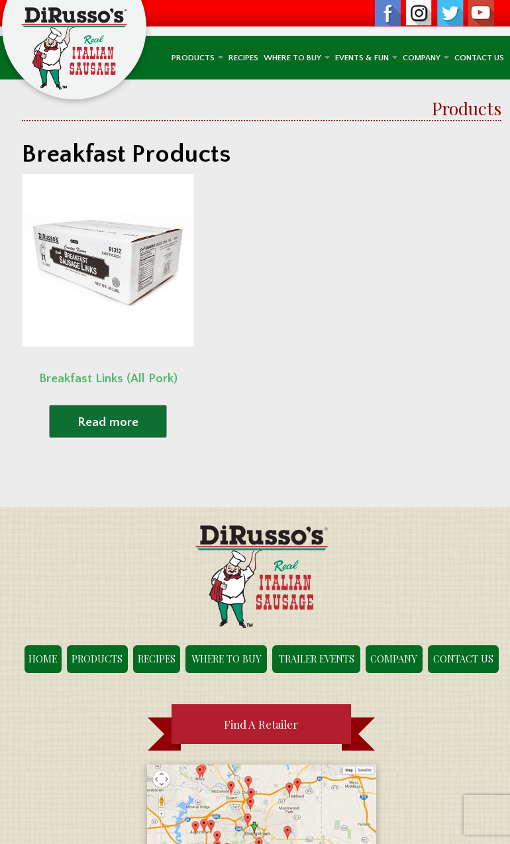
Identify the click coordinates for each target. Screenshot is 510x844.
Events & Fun (366, 57)
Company (426, 57)
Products (197, 57)
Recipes (243, 57)
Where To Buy (297, 57)
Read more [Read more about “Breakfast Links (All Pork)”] (107, 422)
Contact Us (479, 57)
